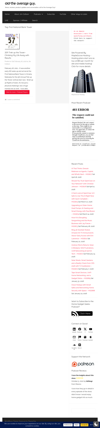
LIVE (6, 20)
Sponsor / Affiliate (20, 20)
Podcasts (38, 14)
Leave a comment (13, 99)
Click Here (85, 313)
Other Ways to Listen (79, 14)
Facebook (79, 332)
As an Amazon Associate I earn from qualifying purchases (83, 34)
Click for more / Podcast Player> (17, 92)
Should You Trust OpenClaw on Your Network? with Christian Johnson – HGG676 (83, 184)
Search (35, 20)
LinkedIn (74, 332)
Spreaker (90, 340)
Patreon (80, 340)
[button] (96, 424)
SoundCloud (74, 348)
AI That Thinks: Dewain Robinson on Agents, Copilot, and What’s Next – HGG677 (82, 171)
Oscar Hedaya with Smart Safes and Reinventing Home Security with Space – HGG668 (83, 288)
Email (74, 340)
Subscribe (51, 14)
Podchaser (85, 340)
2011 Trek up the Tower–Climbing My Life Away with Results (17, 55)
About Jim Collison (21, 14)
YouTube (63, 14)
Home (7, 14)
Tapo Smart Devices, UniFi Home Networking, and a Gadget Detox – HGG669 (81, 275)
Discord (80, 348)
